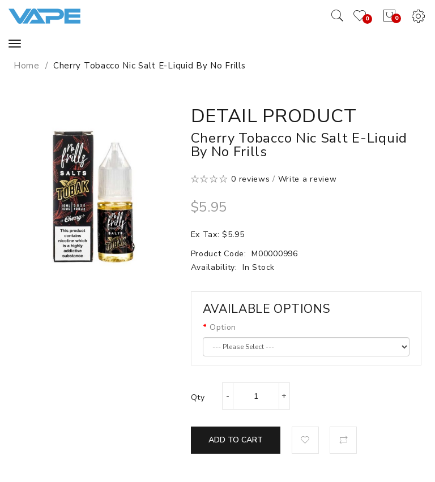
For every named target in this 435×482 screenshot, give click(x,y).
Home (27, 65)
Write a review (307, 179)
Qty (198, 397)
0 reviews (250, 179)
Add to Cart (235, 439)
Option (223, 327)
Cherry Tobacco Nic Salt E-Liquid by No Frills (149, 65)
